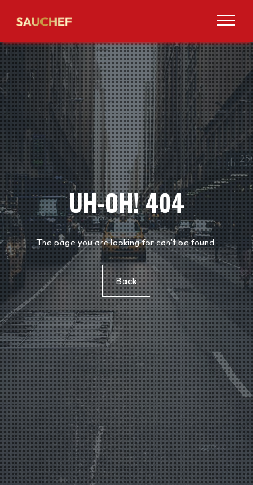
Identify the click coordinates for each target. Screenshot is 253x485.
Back (126, 281)
